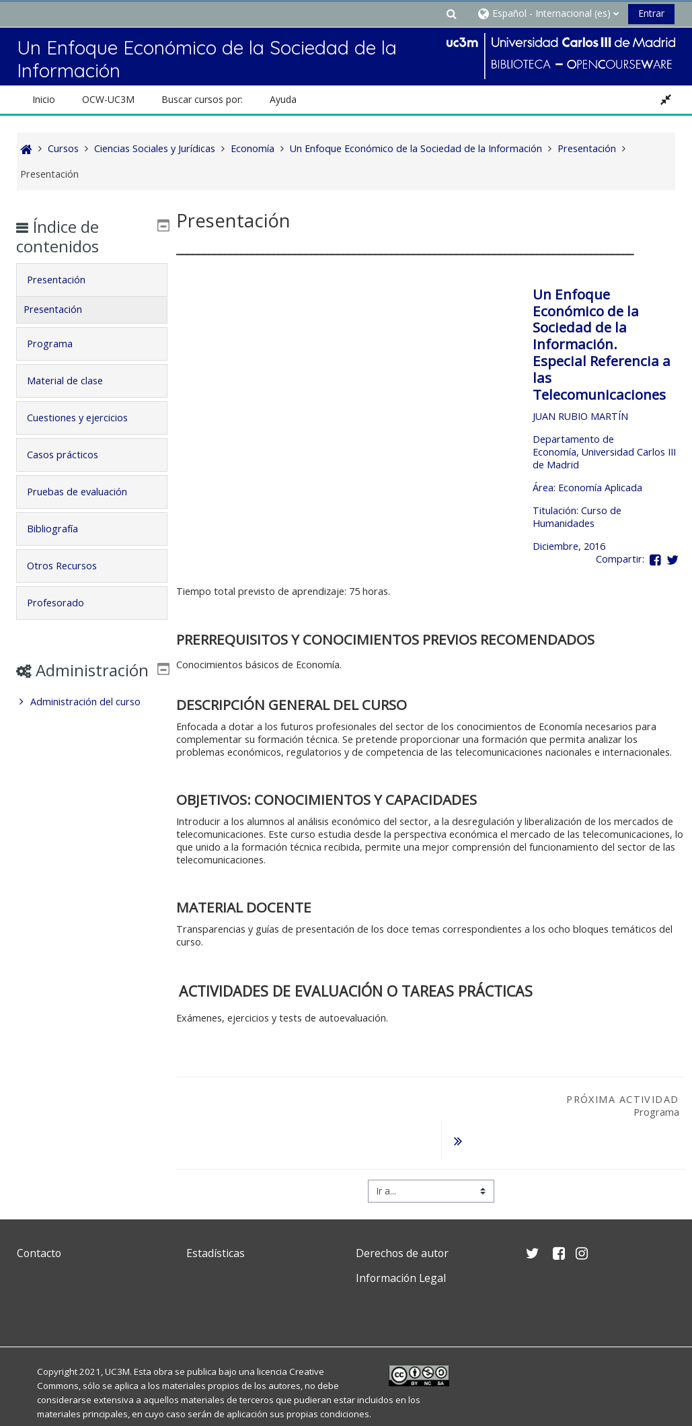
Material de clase (74, 380)
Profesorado (64, 602)
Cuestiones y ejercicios (86, 417)
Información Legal (401, 1243)
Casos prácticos (72, 454)
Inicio (43, 99)
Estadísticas (215, 1218)
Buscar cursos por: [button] (202, 99)
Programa (59, 343)
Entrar (651, 13)
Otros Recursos (71, 565)
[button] (452, 13)
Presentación (65, 279)
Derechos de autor (402, 1218)
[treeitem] (92, 721)
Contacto (39, 1218)
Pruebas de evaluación (86, 491)
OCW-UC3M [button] (108, 99)
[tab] (91, 280)
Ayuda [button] (283, 99)
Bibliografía (61, 528)
